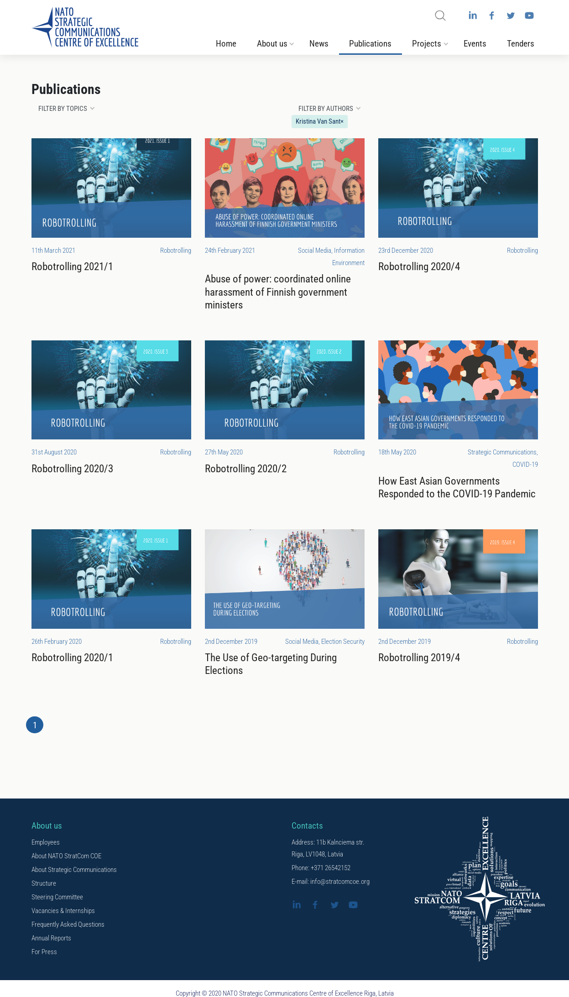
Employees (45, 842)
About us (272, 44)
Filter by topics (62, 108)
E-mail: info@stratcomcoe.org (331, 881)
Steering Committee (57, 897)
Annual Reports (51, 938)
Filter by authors (325, 108)
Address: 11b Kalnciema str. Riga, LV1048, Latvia (328, 848)
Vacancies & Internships (63, 911)
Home (226, 44)
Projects (426, 44)
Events (475, 44)
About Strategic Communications (74, 870)
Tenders (520, 44)
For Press (44, 952)
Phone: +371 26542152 (321, 868)
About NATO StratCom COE (66, 856)
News (319, 44)
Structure (43, 883)
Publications (370, 44)
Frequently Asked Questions (67, 924)
